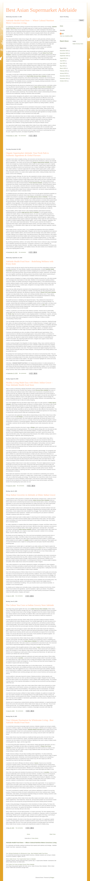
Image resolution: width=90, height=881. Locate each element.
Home (28, 834)
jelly (44, 304)
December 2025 (64, 50)
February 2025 (63, 71)
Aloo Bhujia (19, 416)
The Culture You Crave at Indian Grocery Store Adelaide (30, 605)
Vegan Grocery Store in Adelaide (43, 87)
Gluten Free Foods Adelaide (48, 292)
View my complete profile (66, 36)
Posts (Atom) (35, 838)
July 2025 (62, 60)
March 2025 (63, 68)
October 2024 (63, 81)
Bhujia (33, 427)
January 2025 (63, 73)
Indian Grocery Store (78, 43)
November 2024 (64, 78)
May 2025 (62, 65)
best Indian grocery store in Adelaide (38, 196)
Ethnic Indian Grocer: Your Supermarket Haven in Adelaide (21, 859)
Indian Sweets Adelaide (25, 529)
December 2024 (64, 76)
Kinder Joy (11, 314)
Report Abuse (64, 41)
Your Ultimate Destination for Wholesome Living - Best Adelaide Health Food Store (27, 853)
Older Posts (53, 834)
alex (63, 33)
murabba (20, 658)
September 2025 (64, 55)
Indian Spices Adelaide (30, 641)
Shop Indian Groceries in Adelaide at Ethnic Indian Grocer (30, 495)
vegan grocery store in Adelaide (30, 212)
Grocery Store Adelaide (42, 390)
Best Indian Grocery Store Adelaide (36, 76)
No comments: (22, 135)
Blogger (52, 877)
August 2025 (63, 58)
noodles (26, 540)
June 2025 (62, 63)
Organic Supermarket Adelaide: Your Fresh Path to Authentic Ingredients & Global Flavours (27, 154)
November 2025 (64, 53)
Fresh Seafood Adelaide (35, 182)
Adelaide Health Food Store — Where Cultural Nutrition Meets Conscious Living (31, 842)
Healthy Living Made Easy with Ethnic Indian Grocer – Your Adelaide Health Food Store (29, 383)
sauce (40, 547)
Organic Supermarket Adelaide (41, 162)
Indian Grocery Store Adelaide (41, 500)
